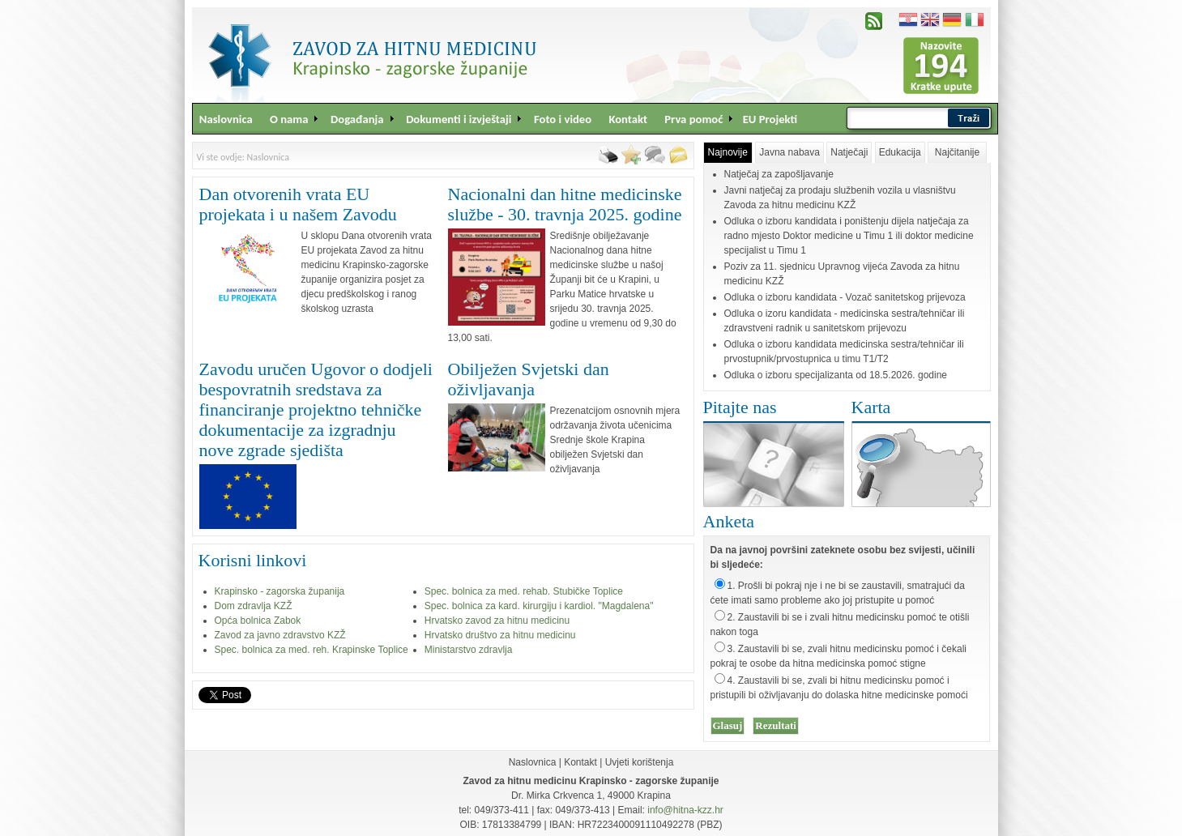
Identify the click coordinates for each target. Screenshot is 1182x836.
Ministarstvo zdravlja (469, 649)
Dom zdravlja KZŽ (253, 606)
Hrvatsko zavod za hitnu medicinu (497, 620)
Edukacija (900, 152)
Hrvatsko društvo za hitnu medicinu (500, 635)
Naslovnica (533, 762)
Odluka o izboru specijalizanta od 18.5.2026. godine (836, 375)
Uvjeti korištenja (639, 762)
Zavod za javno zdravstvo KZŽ (280, 635)
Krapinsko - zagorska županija (280, 591)
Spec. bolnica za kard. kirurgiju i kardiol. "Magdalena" (539, 606)
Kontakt (580, 762)
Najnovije (728, 152)
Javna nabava (789, 152)
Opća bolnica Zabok (258, 620)
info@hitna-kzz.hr (685, 810)
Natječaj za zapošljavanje (779, 174)
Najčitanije (957, 152)
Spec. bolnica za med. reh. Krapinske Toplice (311, 649)
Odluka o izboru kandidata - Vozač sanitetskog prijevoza (845, 297)
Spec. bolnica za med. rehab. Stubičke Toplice (524, 591)
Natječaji (849, 152)
